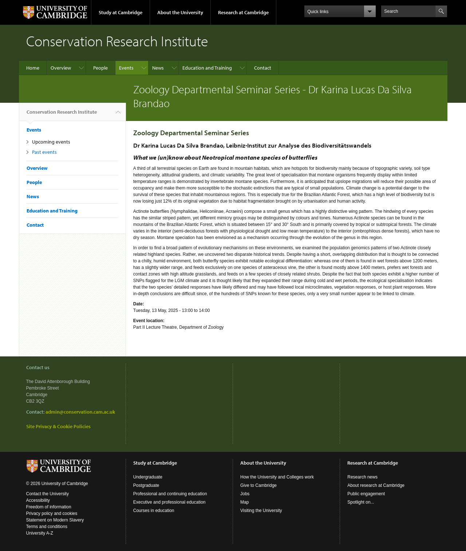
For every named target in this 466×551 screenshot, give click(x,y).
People (100, 68)
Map (244, 502)
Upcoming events (51, 141)
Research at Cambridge (243, 12)
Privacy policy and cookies (52, 513)
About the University (180, 12)
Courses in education (153, 510)
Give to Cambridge (258, 485)
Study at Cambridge (120, 12)
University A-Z (40, 533)
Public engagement (366, 493)
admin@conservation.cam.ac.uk (80, 412)
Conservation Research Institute (62, 115)
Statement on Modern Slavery (55, 520)
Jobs (244, 493)
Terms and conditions (46, 526)
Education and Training (207, 68)
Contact (262, 68)
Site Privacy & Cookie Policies (58, 426)
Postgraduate (146, 485)
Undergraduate (147, 477)
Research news (362, 477)
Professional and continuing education (170, 493)
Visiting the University (261, 510)
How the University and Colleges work (277, 477)
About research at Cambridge (375, 485)
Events (126, 68)
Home (32, 68)
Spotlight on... (360, 502)
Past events (44, 152)
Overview (61, 68)
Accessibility (38, 500)
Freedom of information (48, 506)
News (158, 68)
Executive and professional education (169, 502)
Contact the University (47, 493)
